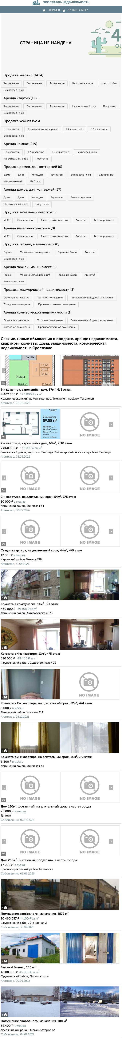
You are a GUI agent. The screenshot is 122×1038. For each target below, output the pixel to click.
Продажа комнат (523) (22, 121)
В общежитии (12, 129)
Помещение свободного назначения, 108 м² (34, 1021)
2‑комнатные (33, 83)
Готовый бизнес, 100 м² (18, 967)
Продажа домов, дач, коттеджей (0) (33, 167)
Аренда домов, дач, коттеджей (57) (32, 189)
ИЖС (7, 220)
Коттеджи (37, 175)
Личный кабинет (75, 10)
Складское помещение (17, 304)
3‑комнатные (57, 83)
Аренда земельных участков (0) (29, 228)
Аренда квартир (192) (21, 98)
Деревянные (106, 175)
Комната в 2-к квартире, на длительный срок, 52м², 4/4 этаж (46, 703)
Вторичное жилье (82, 83)
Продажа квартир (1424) (23, 75)
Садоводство (25, 220)
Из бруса (35, 181)
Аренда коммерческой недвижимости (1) (37, 312)
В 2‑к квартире (74, 129)
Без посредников (14, 90)
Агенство (81, 220)
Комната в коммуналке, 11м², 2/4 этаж (30, 604)
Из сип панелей (13, 181)
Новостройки (109, 83)
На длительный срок (84, 106)
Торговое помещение (50, 298)
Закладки (51, 10)
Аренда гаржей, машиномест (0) (30, 267)
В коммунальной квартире (42, 129)
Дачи (21, 175)
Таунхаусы (57, 175)
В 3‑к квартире (99, 129)
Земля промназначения (54, 220)
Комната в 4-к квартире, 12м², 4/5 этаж (30, 653)
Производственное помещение (57, 304)
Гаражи (8, 252)
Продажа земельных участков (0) (30, 212)
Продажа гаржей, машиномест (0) (31, 244)
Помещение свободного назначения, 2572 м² (35, 914)
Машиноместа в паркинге (35, 252)
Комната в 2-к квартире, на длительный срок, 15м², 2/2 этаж (46, 757)
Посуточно (109, 106)
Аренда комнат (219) (20, 144)
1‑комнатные (11, 83)
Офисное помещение (16, 298)
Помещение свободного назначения (91, 298)
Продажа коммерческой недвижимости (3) (39, 290)
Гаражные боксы (67, 252)
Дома (7, 175)
